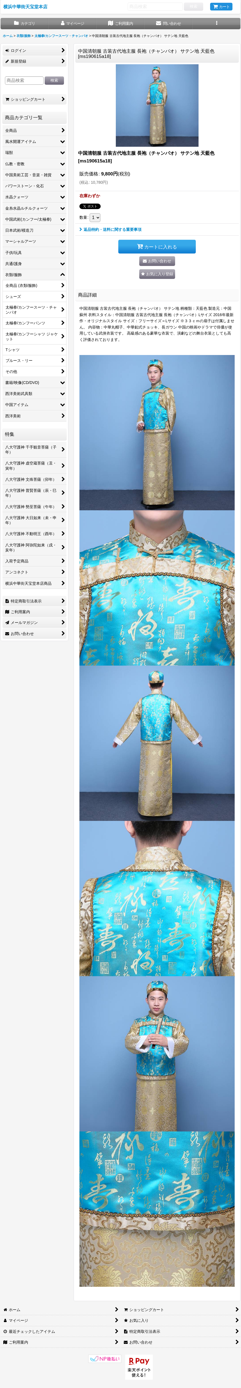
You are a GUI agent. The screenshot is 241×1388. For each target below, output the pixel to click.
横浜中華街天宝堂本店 (25, 6)
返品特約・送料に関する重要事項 (110, 229)
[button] (216, 23)
